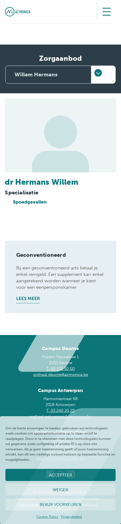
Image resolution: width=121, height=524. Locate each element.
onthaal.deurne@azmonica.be (60, 374)
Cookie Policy (47, 517)
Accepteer (60, 475)
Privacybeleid (71, 517)
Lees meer (28, 298)
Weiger (60, 489)
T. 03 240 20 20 (60, 410)
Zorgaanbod (60, 58)
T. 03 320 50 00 (60, 368)
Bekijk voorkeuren (60, 504)
